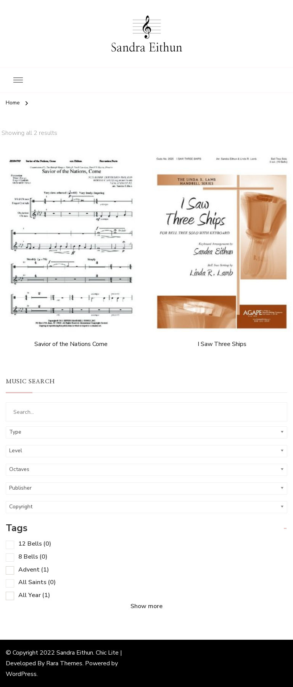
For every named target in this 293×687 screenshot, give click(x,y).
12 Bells (34, 544)
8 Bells (32, 556)
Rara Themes (64, 663)
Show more (146, 606)
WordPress (21, 674)
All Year (34, 595)
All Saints (37, 582)
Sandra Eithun (146, 48)
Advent (33, 569)
